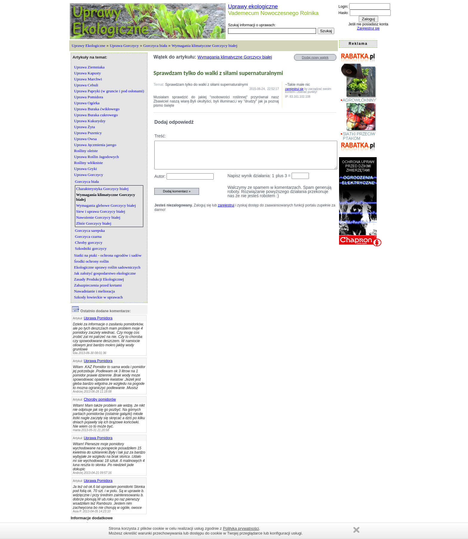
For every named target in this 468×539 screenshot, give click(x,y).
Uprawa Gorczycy (124, 45)
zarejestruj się (294, 89)
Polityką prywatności (241, 528)
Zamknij (356, 530)
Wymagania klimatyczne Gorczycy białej (204, 45)
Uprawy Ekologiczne (88, 45)
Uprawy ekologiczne (253, 6)
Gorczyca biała (155, 45)
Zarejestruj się (368, 28)
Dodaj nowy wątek (315, 57)
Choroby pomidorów (100, 399)
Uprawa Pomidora (98, 318)
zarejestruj (226, 205)
